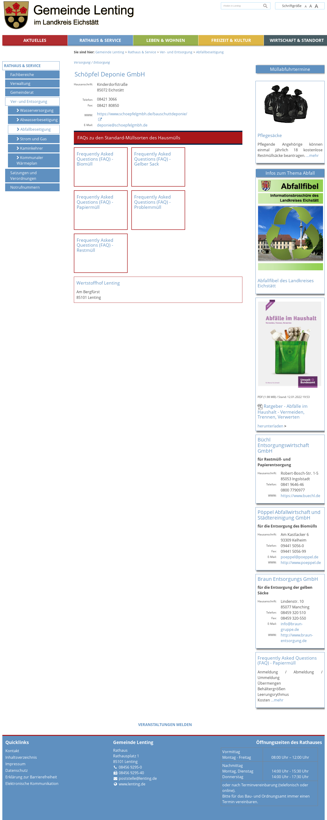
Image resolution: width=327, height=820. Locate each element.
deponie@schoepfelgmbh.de (122, 125)
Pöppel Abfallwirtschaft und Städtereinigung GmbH (289, 515)
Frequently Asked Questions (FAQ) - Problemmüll (152, 193)
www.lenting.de (132, 784)
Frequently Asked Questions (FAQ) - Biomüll (95, 159)
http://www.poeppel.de (301, 562)
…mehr (312, 155)
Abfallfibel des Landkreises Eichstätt (286, 283)
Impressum (15, 763)
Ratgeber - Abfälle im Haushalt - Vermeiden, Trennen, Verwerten (283, 411)
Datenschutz (16, 770)
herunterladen (270, 426)
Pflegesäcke (270, 135)
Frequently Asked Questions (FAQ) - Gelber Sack (152, 159)
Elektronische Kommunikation (31, 783)
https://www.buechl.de (300, 495)
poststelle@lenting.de (138, 778)
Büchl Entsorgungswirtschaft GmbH (283, 445)
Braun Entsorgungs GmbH (288, 578)
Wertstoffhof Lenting (98, 257)
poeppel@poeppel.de (299, 557)
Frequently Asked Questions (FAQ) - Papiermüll (95, 193)
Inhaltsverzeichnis (21, 757)
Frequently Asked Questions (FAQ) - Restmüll (95, 228)
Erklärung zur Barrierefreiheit (31, 777)
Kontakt (12, 750)
